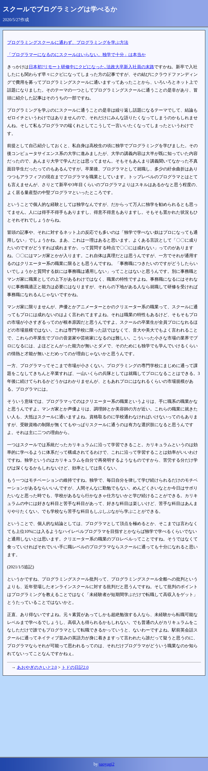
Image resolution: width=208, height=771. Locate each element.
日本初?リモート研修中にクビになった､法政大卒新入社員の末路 (91, 66)
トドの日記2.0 (75, 667)
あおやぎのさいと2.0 (37, 667)
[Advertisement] (104, 716)
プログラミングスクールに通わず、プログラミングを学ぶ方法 (67, 42)
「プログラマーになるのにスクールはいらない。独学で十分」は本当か (76, 54)
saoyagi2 (107, 764)
